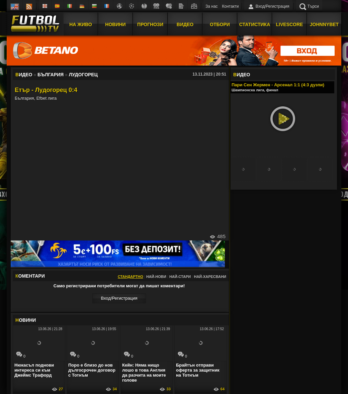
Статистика (254, 24)
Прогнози (150, 24)
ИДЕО (241, 74)
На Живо (80, 24)
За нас (211, 6)
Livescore (289, 24)
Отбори (220, 24)
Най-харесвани (210, 277)
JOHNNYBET (324, 24)
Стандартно (130, 277)
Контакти (230, 6)
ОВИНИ (25, 320)
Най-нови (156, 277)
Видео (185, 24)
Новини (115, 24)
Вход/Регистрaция (119, 298)
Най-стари (180, 277)
